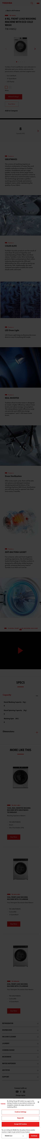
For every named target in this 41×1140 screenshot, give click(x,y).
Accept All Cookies (20, 1124)
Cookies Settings (20, 1112)
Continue (34, 1136)
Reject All (20, 1118)
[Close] (38, 1102)
